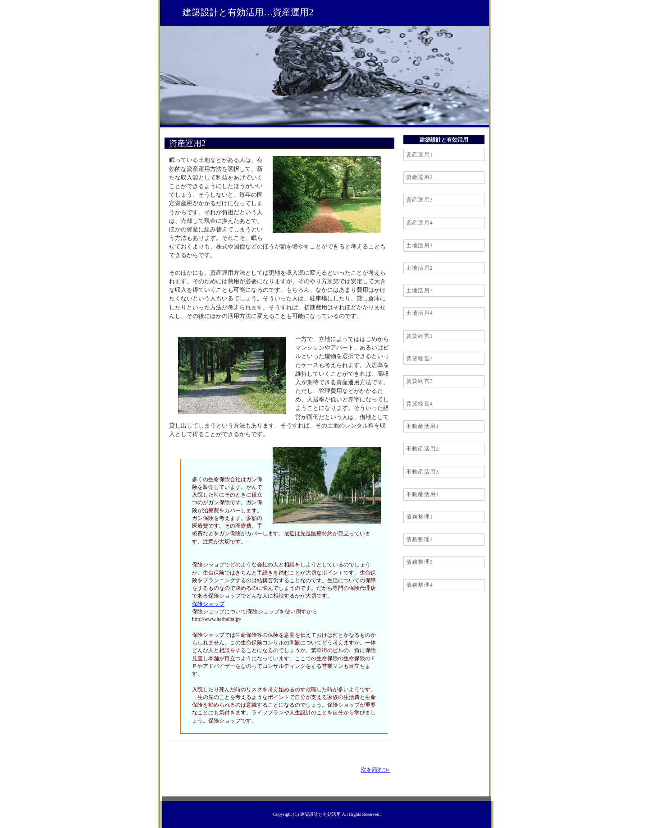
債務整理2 (419, 539)
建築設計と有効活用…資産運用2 (248, 12)
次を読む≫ (375, 770)
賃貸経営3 (419, 381)
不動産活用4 (422, 494)
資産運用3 (419, 200)
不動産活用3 (422, 472)
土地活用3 (419, 290)
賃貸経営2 (419, 358)
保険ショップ (208, 604)
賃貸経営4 (419, 403)
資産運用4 (419, 223)
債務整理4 (419, 585)
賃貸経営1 (419, 336)
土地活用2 (419, 268)
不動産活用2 (422, 449)
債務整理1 (419, 517)
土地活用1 (419, 245)
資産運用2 (419, 177)
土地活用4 (419, 313)
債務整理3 (419, 562)
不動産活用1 (422, 426)
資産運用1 (419, 155)
